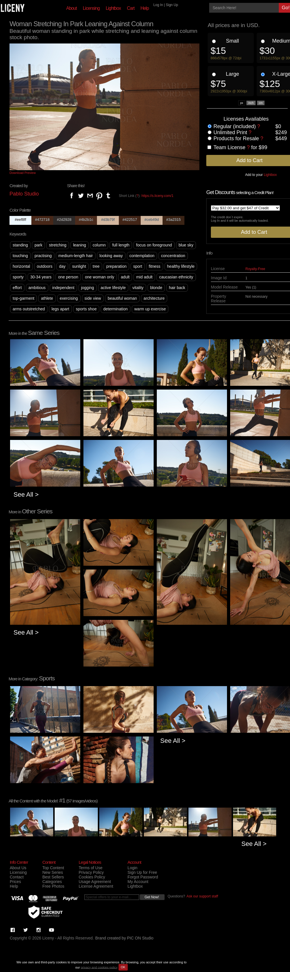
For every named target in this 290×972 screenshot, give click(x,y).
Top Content (53, 867)
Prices (15, 881)
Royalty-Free (255, 269)
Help (144, 8)
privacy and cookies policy (99, 967)
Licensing (91, 8)
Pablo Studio (24, 194)
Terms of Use (90, 867)
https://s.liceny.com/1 (157, 196)
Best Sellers (53, 877)
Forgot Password (142, 877)
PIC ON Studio (140, 938)
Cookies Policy (92, 877)
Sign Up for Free (142, 872)
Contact (17, 877)
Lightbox (113, 8)
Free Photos (53, 886)
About (71, 8)
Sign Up (172, 5)
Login (132, 867)
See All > (26, 494)
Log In (158, 5)
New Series (52, 872)
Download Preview (22, 172)
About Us (18, 867)
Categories (52, 881)
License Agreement (96, 886)
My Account (137, 881)
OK (123, 967)
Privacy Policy (91, 872)
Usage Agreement (95, 881)
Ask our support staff (202, 896)
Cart (130, 8)
